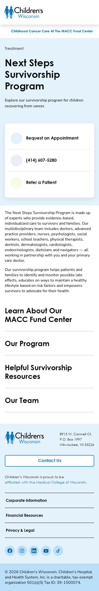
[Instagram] (22, 551)
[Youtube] (46, 551)
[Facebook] (10, 551)
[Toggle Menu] (89, 12)
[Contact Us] (49, 461)
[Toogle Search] (77, 12)
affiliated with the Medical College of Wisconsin (45, 482)
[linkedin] (34, 551)
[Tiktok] (58, 551)
